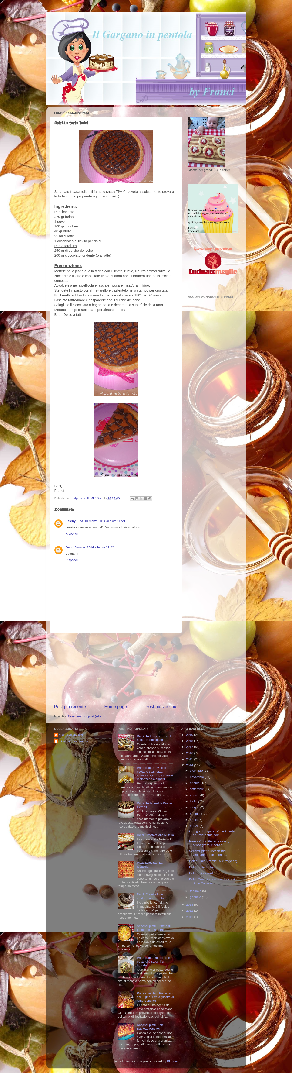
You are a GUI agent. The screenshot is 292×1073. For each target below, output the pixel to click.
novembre (197, 777)
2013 (190, 904)
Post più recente (70, 706)
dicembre (197, 770)
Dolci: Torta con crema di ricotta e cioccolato (154, 738)
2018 (190, 741)
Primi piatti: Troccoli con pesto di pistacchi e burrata (153, 961)
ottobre (195, 783)
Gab (69, 547)
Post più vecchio (161, 706)
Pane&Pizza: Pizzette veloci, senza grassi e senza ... (209, 843)
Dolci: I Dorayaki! (201, 873)
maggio (195, 813)
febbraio (196, 891)
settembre (197, 789)
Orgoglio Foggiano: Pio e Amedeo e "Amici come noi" (212, 833)
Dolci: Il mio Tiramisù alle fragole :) (213, 861)
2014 (190, 765)
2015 (190, 759)
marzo (194, 826)
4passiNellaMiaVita (72, 734)
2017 (190, 747)
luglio (194, 801)
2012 (190, 910)
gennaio (196, 897)
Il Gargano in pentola (73, 741)
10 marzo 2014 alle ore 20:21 (104, 521)
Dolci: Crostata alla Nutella (155, 835)
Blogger (172, 1061)
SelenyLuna (74, 521)
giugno (195, 807)
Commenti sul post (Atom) (86, 716)
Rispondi (72, 533)
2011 (190, 917)
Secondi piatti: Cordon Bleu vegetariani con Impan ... (208, 852)
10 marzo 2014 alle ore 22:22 (93, 547)
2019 (190, 734)
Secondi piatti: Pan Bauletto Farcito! (150, 1026)
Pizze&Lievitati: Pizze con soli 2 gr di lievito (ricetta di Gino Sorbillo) (155, 996)
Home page (115, 706)
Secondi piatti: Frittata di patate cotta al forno (154, 928)
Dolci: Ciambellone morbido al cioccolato (151, 896)
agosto (195, 795)
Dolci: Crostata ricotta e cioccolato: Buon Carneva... (213, 881)
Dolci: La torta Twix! (203, 867)
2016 (190, 753)
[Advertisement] (116, 668)
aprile (194, 820)
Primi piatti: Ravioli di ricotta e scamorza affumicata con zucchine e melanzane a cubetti (155, 773)
